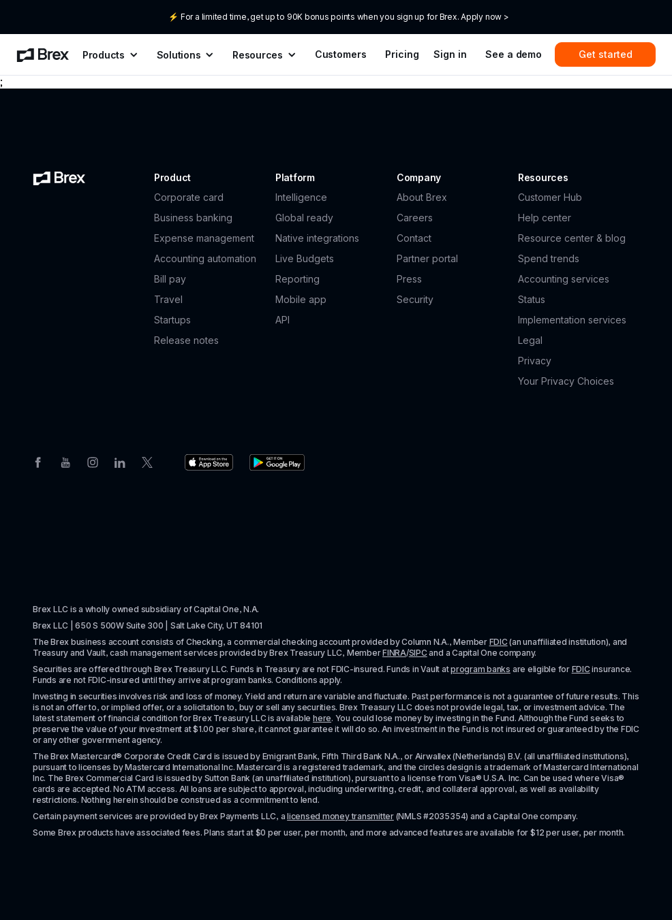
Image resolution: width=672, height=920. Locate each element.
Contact (414, 238)
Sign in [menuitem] (449, 54)
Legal (530, 340)
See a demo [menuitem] (513, 54)
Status (531, 299)
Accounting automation (205, 258)
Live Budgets (304, 258)
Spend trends (548, 258)
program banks (480, 669)
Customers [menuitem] (341, 54)
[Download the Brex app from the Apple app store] (209, 462)
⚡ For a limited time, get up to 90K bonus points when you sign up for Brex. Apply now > (338, 17)
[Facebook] (38, 461)
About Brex (422, 197)
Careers (415, 217)
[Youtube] (65, 461)
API (282, 320)
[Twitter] (147, 461)
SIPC (418, 653)
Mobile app (300, 299)
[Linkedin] (119, 461)
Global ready (304, 217)
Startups (172, 320)
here (322, 718)
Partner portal (427, 258)
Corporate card (189, 197)
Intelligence (301, 197)
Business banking (193, 217)
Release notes (186, 340)
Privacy (534, 360)
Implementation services (572, 320)
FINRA (394, 653)
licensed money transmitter (340, 816)
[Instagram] (92, 461)
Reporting (297, 279)
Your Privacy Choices (566, 381)
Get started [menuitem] (605, 54)
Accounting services (563, 279)
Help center (544, 217)
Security (415, 299)
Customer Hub (550, 197)
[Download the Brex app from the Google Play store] (277, 462)
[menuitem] (43, 54)
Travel (168, 299)
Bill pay (170, 279)
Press (409, 279)
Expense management (204, 238)
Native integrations (317, 238)
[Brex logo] (59, 177)
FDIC (498, 642)
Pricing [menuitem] (401, 54)
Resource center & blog (572, 238)
